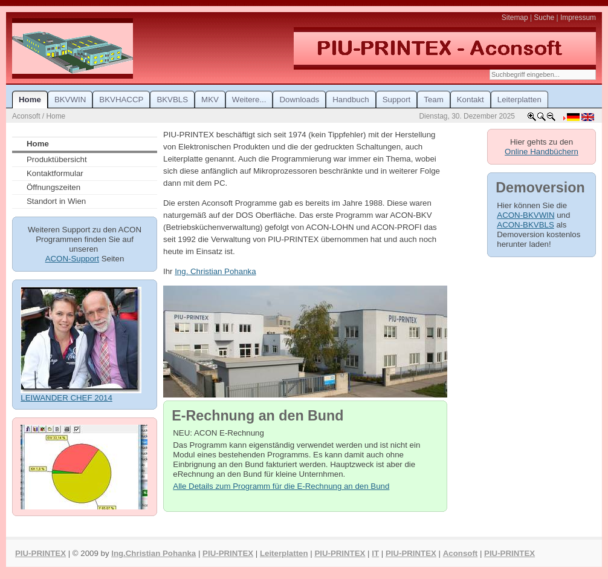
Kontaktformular (55, 173)
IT (375, 553)
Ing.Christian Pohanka (153, 553)
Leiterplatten (284, 553)
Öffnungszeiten (53, 187)
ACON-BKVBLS (525, 224)
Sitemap (515, 17)
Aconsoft (460, 553)
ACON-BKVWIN (525, 215)
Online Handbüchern (541, 151)
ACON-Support (72, 258)
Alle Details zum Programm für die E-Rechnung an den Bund (281, 486)
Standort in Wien (56, 201)
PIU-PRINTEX (40, 553)
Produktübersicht (57, 159)
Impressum (578, 17)
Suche (544, 17)
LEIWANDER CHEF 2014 (66, 397)
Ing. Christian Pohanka (215, 271)
